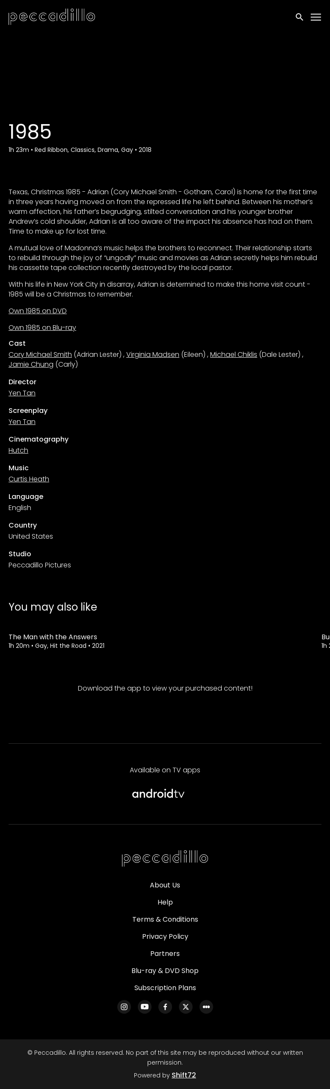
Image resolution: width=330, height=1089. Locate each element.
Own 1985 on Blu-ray (42, 327)
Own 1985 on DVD (38, 311)
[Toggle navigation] (316, 17)
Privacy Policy (165, 936)
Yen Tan (22, 393)
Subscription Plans (165, 988)
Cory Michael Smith (40, 354)
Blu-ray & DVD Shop (165, 971)
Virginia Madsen (152, 354)
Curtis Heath (29, 479)
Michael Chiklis (233, 354)
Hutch (18, 450)
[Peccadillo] (165, 858)
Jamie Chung (31, 364)
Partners (165, 953)
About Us (165, 885)
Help (165, 902)
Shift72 (184, 1075)
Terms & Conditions (165, 919)
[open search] (300, 17)
